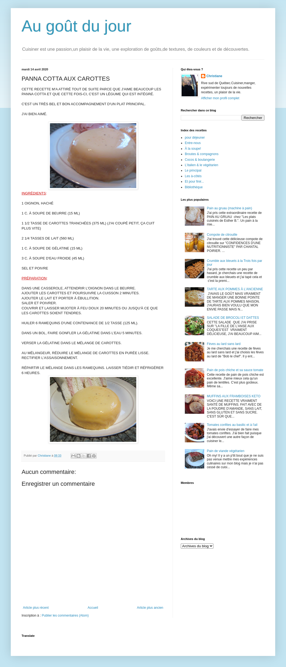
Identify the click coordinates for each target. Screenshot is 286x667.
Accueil (93, 608)
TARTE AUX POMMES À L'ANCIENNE (235, 289)
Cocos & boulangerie (200, 160)
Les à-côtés (193, 176)
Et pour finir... (194, 181)
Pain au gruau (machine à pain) (229, 208)
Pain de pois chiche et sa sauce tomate (235, 370)
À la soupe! (193, 148)
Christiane (214, 76)
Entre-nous (193, 143)
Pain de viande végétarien (225, 451)
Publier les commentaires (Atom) (65, 615)
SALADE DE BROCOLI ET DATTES (233, 318)
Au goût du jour (76, 26)
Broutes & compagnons (202, 154)
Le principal (193, 170)
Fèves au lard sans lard (224, 344)
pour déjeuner (195, 137)
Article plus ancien (150, 608)
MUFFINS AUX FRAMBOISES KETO (233, 396)
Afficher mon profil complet (220, 98)
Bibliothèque (194, 187)
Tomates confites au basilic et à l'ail (232, 425)
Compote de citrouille (222, 235)
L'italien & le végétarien (201, 165)
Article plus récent (36, 608)
